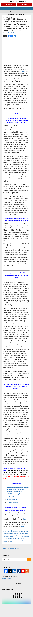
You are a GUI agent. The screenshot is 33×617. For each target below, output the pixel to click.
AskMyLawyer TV (13, 530)
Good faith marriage (12, 535)
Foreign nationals (14, 533)
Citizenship (9, 531)
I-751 (15, 536)
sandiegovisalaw (7, 578)
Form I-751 (10, 497)
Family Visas (6, 533)
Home (9, 11)
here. (22, 526)
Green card (21, 535)
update (23, 71)
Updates (24, 540)
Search (29, 559)
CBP (4, 531)
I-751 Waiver (20, 536)
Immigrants (26, 536)
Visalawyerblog (12, 499)
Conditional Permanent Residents (20, 531)
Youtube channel (12, 502)
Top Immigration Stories (15, 540)
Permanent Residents (12, 538)
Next (17, 548)
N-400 (4, 538)
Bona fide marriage (22, 530)
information (7, 128)
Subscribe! (19, 583)
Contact (11, 21)
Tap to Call (8, 4)
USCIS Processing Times (15, 494)
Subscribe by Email (13, 18)
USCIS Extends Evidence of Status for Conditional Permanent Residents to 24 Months (18, 489)
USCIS (11, 541)
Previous (5, 548)
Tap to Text (24, 4)
